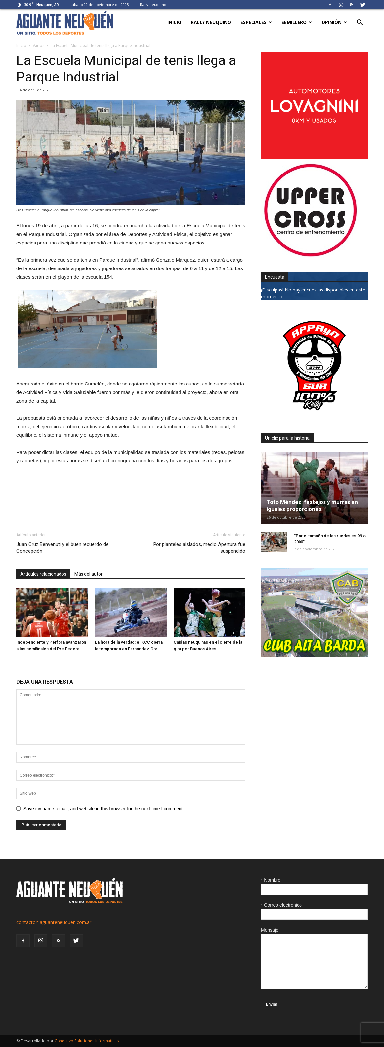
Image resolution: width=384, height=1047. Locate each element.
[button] (360, 23)
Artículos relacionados (43, 574)
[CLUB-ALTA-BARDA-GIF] (314, 655)
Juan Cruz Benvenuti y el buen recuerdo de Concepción (62, 547)
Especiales (256, 22)
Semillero (296, 22)
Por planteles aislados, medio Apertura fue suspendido (199, 547)
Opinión (334, 22)
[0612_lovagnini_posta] (314, 157)
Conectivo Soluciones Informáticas (87, 1041)
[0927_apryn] (314, 417)
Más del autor (88, 574)
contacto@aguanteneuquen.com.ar (53, 922)
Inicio (174, 22)
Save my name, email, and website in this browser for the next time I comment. (103, 808)
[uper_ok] (310, 256)
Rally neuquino (153, 4)
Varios (38, 45)
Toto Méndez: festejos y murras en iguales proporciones (312, 505)
